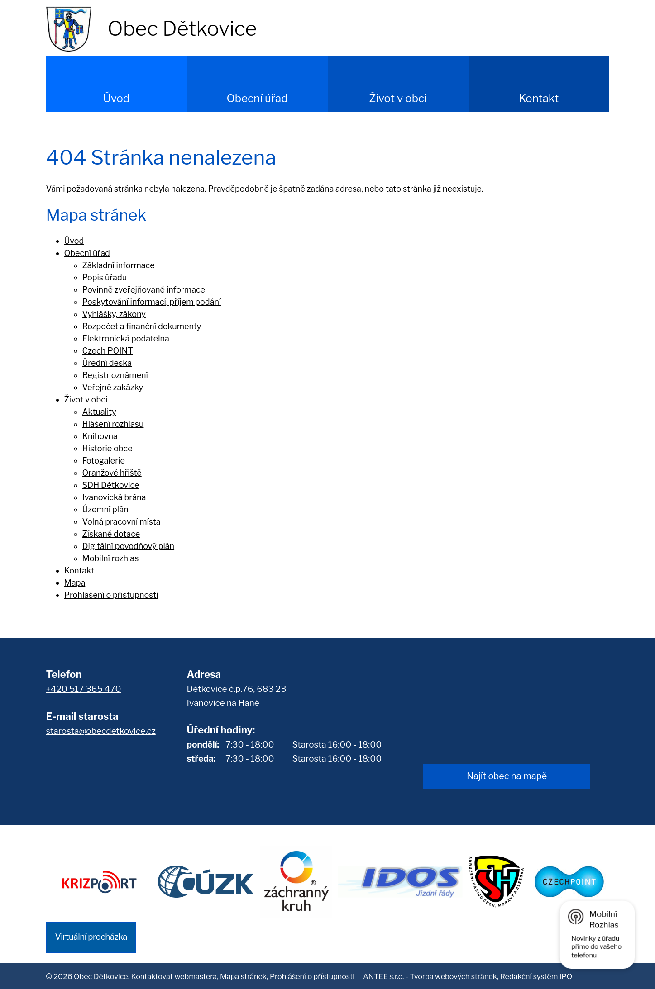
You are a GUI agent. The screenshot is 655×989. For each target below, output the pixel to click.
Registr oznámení (115, 375)
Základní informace (118, 265)
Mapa (75, 582)
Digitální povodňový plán (128, 546)
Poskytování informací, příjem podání (151, 302)
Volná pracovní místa (121, 521)
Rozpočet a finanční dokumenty (141, 326)
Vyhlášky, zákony (114, 314)
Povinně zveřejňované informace (144, 289)
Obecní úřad (256, 98)
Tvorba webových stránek (453, 975)
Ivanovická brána (114, 497)
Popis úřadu (104, 277)
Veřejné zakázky (112, 387)
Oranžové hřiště (112, 473)
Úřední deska (107, 363)
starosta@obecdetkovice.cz (101, 731)
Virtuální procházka (91, 936)
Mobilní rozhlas (110, 558)
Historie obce (107, 448)
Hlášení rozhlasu (113, 424)
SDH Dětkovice (110, 485)
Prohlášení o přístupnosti (111, 595)
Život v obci (398, 98)
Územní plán (105, 509)
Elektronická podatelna (125, 338)
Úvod (116, 98)
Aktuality (99, 411)
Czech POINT (107, 350)
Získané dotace (111, 534)
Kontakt (539, 98)
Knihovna (100, 436)
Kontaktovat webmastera (174, 975)
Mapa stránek (243, 975)
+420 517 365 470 (83, 689)
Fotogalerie (103, 460)
